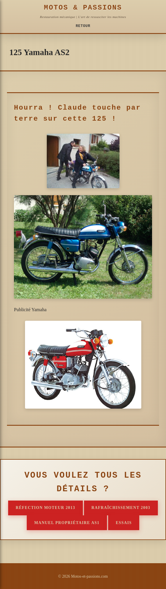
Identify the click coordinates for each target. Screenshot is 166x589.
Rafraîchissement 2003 (121, 507)
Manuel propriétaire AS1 (66, 523)
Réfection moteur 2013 (45, 507)
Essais (124, 523)
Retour (83, 26)
